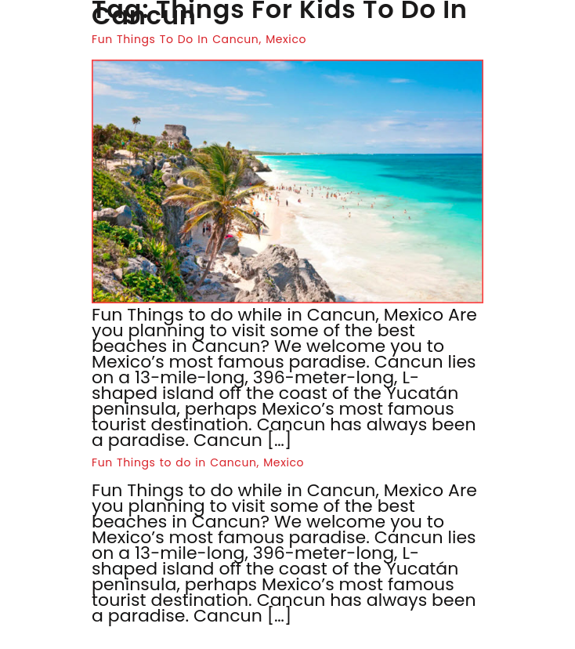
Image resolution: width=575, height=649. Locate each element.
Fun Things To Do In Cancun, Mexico (199, 39)
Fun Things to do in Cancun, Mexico (198, 462)
